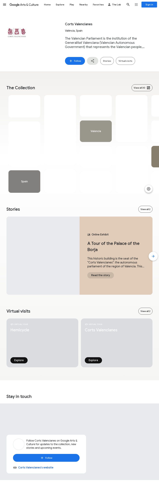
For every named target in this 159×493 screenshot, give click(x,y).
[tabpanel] (24, 144)
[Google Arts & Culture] (24, 4)
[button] (4, 4)
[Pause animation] (149, 189)
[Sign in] (149, 4)
